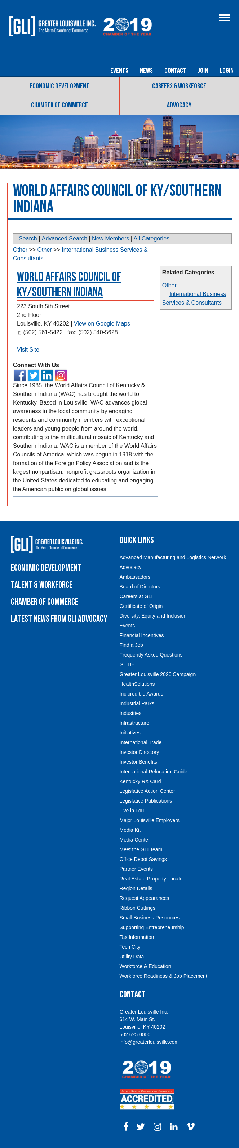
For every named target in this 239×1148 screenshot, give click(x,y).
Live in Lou (132, 810)
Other (169, 285)
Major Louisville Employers (150, 820)
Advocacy (179, 105)
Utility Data (132, 956)
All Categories (151, 238)
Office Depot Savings (143, 859)
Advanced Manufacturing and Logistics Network (173, 557)
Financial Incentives (142, 635)
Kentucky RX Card (140, 781)
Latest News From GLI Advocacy (59, 618)
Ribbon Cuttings (138, 908)
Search (28, 238)
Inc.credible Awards (141, 694)
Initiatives (130, 733)
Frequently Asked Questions (151, 655)
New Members (110, 238)
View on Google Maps (102, 324)
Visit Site (28, 349)
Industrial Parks (137, 703)
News (146, 70)
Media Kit (130, 830)
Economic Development (59, 86)
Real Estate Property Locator (152, 879)
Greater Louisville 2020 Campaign (158, 674)
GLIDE (127, 664)
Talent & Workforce (41, 585)
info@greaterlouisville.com (149, 1042)
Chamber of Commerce (59, 105)
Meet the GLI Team (141, 849)
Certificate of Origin (141, 606)
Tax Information (137, 937)
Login (227, 70)
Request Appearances (144, 898)
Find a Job (131, 645)
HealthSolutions (137, 684)
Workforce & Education (145, 966)
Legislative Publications (146, 801)
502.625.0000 (135, 1034)
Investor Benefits (138, 762)
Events (119, 70)
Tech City (130, 947)
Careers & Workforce (179, 86)
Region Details (136, 888)
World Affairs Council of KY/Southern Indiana (69, 284)
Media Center (135, 840)
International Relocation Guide (153, 771)
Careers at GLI (136, 596)
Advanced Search (64, 238)
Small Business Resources (150, 917)
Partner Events (136, 869)
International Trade (141, 742)
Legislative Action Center (147, 791)
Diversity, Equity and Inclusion (153, 616)
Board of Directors (140, 587)
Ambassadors (135, 577)
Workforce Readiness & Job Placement (163, 976)
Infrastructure (134, 723)
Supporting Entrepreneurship (152, 927)
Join (203, 70)
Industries (131, 713)
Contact (175, 70)
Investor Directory (139, 752)
